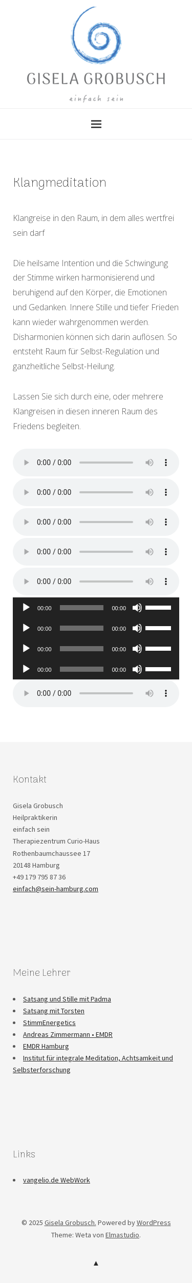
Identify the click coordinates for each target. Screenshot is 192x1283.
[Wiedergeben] (26, 608)
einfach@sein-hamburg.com (55, 888)
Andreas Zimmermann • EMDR (68, 1034)
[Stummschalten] (137, 608)
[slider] (82, 607)
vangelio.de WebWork (56, 1180)
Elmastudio (122, 1234)
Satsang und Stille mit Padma (67, 999)
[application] (96, 607)
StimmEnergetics (49, 1022)
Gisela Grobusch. (70, 1222)
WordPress (154, 1222)
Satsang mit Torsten (53, 1010)
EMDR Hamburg (46, 1046)
